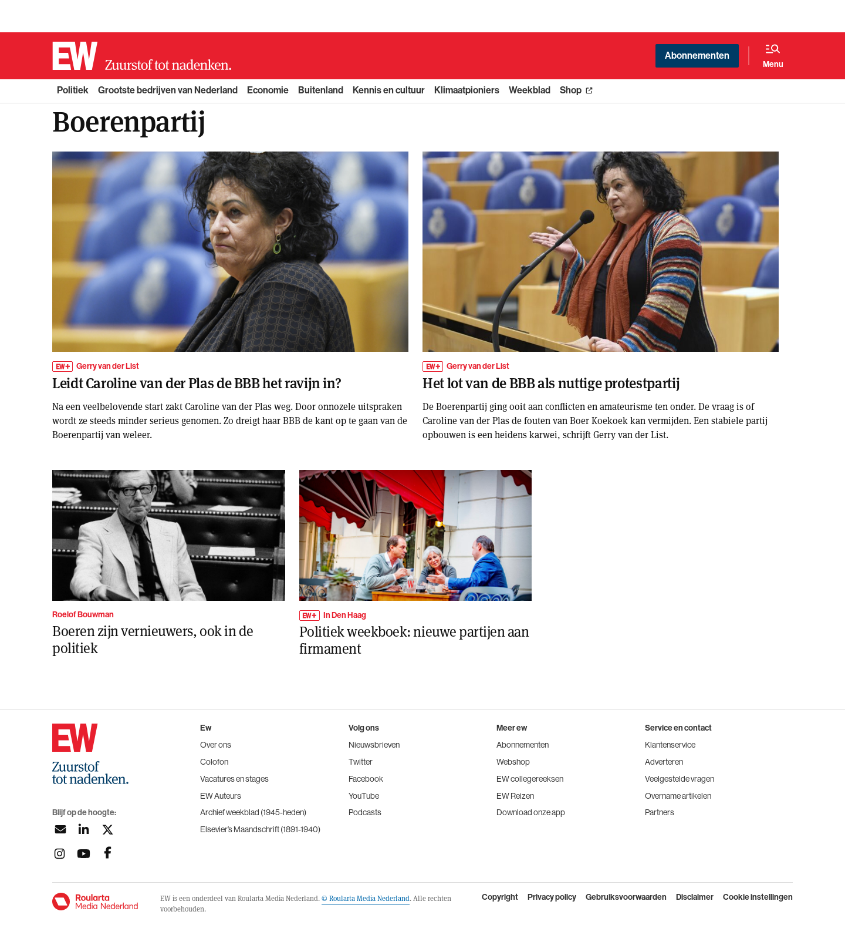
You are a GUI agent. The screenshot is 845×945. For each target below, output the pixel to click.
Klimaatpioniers (466, 90)
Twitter (361, 761)
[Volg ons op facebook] (107, 853)
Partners (659, 812)
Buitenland (320, 90)
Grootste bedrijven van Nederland (168, 90)
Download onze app (530, 812)
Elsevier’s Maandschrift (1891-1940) (260, 829)
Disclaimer (695, 897)
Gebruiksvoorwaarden (626, 897)
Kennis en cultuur (389, 90)
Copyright (500, 897)
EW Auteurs (220, 796)
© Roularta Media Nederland (366, 898)
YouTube (364, 796)
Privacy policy (552, 897)
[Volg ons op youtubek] (83, 853)
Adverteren (664, 761)
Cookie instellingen (758, 897)
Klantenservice (670, 744)
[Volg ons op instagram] (59, 853)
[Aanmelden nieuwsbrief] (59, 829)
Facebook (366, 778)
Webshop (513, 761)
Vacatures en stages (234, 778)
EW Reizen (515, 796)
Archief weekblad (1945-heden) (253, 812)
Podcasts (365, 812)
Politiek (73, 90)
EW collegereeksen (529, 778)
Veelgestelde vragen (679, 778)
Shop (571, 90)
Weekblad (529, 90)
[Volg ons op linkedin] (83, 829)
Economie (268, 90)
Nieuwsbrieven (374, 744)
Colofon (214, 761)
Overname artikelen (678, 796)
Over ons (215, 744)
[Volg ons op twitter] (107, 829)
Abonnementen (697, 55)
